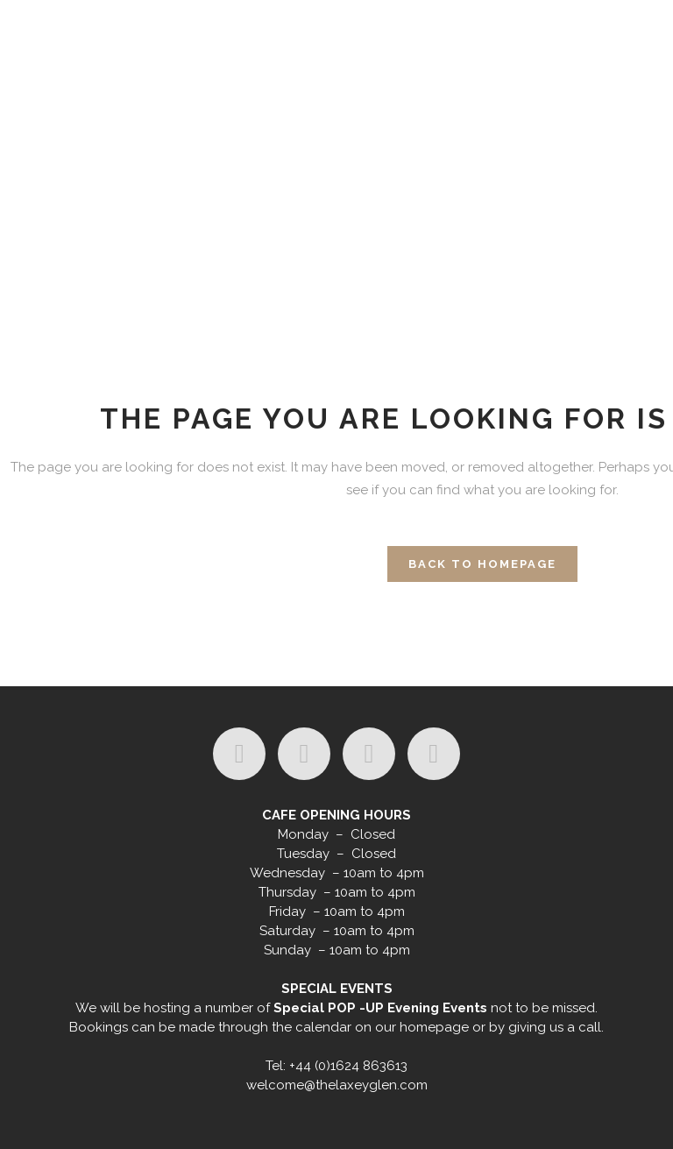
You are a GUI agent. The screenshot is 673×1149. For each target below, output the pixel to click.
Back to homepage (482, 564)
